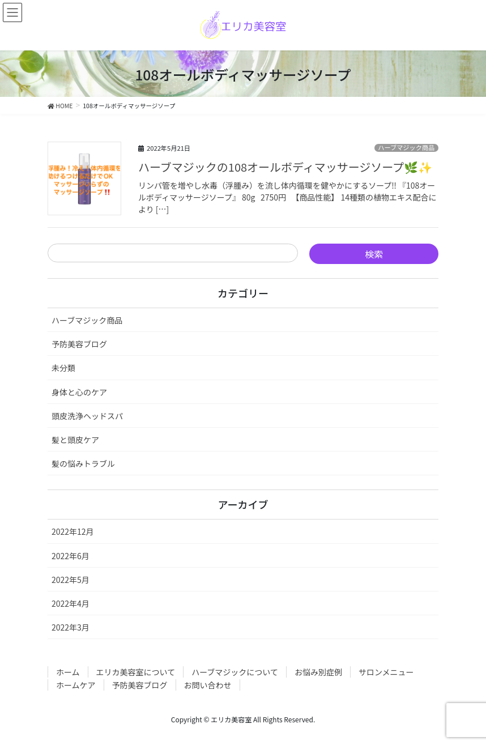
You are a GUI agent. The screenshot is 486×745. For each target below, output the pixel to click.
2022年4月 (70, 603)
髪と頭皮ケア (75, 439)
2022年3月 (70, 627)
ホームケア (76, 685)
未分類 (63, 367)
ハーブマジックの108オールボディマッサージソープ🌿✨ (285, 167)
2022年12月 (73, 531)
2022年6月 (70, 555)
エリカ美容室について (136, 672)
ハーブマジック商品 (406, 147)
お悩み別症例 (318, 672)
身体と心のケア (79, 392)
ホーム (68, 672)
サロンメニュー (386, 672)
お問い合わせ (208, 685)
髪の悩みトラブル (83, 463)
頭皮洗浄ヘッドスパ (87, 416)
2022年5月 (70, 579)
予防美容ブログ (79, 344)
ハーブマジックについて (234, 672)
